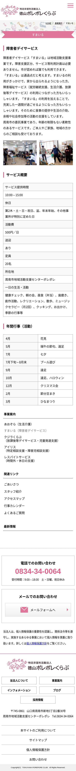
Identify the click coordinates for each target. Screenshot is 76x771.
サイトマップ (38, 740)
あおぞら (18, 424)
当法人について (19, 680)
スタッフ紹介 (13, 491)
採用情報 (38, 700)
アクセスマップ (14, 498)
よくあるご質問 (14, 513)
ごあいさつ (11, 484)
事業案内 (58, 23)
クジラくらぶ (32, 439)
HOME (48, 23)
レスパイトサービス (20, 459)
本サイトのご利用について (38, 730)
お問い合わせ (38, 759)
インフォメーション (19, 690)
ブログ (57, 690)
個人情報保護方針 (36, 643)
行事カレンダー (14, 505)
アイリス (27, 449)
